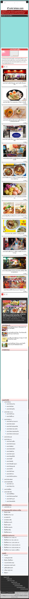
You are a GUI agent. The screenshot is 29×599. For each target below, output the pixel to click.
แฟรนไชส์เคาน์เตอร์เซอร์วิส (13, 431)
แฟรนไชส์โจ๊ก (10, 468)
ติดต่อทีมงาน (4, 592)
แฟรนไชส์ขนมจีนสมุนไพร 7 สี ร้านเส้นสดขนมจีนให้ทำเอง (14, 197)
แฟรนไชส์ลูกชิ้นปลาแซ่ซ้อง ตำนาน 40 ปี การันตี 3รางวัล (14, 215)
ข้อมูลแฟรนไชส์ (6, 577)
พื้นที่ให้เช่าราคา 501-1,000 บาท (11, 540)
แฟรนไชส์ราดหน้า (11, 453)
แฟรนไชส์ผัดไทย (10, 451)
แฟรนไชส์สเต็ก (10, 461)
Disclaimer (25, 595)
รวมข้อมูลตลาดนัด (8, 557)
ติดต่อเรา (6, 572)
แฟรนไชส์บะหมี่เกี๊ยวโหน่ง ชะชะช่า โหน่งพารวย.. (14, 289)
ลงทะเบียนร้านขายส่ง (24, 589)
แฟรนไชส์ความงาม (8, 412)
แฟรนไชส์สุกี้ (9, 458)
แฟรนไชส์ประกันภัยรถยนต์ (12, 433)
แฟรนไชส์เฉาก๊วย (10, 486)
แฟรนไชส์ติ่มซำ (10, 446)
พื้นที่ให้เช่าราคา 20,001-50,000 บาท (12, 547)
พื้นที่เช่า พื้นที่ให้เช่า (8, 560)
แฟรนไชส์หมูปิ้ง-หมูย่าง (12, 463)
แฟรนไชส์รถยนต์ (8, 437)
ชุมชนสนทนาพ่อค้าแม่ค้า (9, 565)
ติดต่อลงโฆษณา (11, 592)
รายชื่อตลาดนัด (9, 579)
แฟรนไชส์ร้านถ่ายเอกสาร (12, 421)
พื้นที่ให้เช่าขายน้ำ (8, 522)
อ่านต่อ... (25, 85)
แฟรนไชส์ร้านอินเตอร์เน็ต (12, 426)
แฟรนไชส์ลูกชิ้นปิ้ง (11, 456)
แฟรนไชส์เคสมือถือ (11, 501)
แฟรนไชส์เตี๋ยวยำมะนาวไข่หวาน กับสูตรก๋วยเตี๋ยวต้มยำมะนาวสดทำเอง (14, 178)
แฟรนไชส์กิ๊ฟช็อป (10, 493)
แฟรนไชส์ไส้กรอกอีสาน (12, 476)
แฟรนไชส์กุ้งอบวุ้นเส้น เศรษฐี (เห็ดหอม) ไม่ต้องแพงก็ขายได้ (14, 159)
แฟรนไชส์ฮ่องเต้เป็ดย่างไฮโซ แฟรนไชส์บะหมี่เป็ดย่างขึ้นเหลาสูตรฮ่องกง (14, 271)
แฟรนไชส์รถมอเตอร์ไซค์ (12, 496)
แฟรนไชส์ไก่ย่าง (10, 473)
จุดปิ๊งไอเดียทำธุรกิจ (8, 567)
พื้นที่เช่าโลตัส (7, 512)
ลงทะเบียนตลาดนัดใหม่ (19, 585)
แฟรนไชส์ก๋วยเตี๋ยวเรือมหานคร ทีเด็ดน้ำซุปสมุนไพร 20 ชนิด (14, 140)
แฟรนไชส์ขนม (7, 402)
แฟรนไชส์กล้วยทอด (11, 443)
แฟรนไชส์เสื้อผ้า (7, 489)
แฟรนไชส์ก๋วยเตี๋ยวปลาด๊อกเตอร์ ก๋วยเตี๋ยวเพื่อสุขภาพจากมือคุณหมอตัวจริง (14, 120)
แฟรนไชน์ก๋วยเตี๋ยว (11, 441)
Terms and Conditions (18, 595)
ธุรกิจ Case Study (11, 580)
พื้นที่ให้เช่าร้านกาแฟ (8, 514)
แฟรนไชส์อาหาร (8, 439)
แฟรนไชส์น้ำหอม (10, 413)
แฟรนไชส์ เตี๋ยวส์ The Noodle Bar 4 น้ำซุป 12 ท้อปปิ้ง (14, 102)
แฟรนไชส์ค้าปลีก (8, 491)
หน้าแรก (6, 555)
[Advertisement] (14, 32)
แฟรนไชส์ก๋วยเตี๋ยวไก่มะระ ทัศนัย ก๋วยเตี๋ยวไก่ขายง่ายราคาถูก (14, 252)
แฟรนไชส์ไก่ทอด (10, 471)
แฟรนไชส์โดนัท (10, 406)
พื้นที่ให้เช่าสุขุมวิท (8, 527)
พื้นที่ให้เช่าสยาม (8, 532)
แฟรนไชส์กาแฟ (10, 483)
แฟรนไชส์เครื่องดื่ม (8, 481)
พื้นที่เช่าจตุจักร (7, 524)
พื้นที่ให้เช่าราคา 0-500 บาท (10, 537)
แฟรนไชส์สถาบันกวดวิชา (12, 429)
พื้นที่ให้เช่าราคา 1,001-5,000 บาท (11, 542)
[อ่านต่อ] (22, 320)
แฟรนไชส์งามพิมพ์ (11, 424)
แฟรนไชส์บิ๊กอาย (10, 416)
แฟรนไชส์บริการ (8, 419)
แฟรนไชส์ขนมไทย (11, 404)
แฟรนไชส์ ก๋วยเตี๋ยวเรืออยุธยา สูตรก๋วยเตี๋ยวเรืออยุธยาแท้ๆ (14, 84)
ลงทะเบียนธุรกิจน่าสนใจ (21, 587)
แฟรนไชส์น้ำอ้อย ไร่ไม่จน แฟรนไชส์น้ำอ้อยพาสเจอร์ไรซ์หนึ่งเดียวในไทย (16, 344)
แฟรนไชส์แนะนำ (6, 325)
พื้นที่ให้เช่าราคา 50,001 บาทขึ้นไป (11, 550)
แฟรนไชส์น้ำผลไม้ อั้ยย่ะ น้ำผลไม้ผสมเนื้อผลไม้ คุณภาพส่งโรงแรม (17, 333)
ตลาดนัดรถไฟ (7, 517)
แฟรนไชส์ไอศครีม (11, 409)
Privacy (4, 595)
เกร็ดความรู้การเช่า (8, 570)
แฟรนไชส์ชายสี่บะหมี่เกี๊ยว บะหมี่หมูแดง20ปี (14, 233)
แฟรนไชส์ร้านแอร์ (11, 498)
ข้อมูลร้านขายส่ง (14, 582)
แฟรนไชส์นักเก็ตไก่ (11, 448)
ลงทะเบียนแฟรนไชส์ (16, 584)
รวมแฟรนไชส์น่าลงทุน (9, 562)
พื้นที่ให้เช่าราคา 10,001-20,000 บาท (12, 545)
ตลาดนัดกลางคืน (8, 519)
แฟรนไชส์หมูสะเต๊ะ (11, 466)
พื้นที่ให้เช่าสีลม (7, 529)
